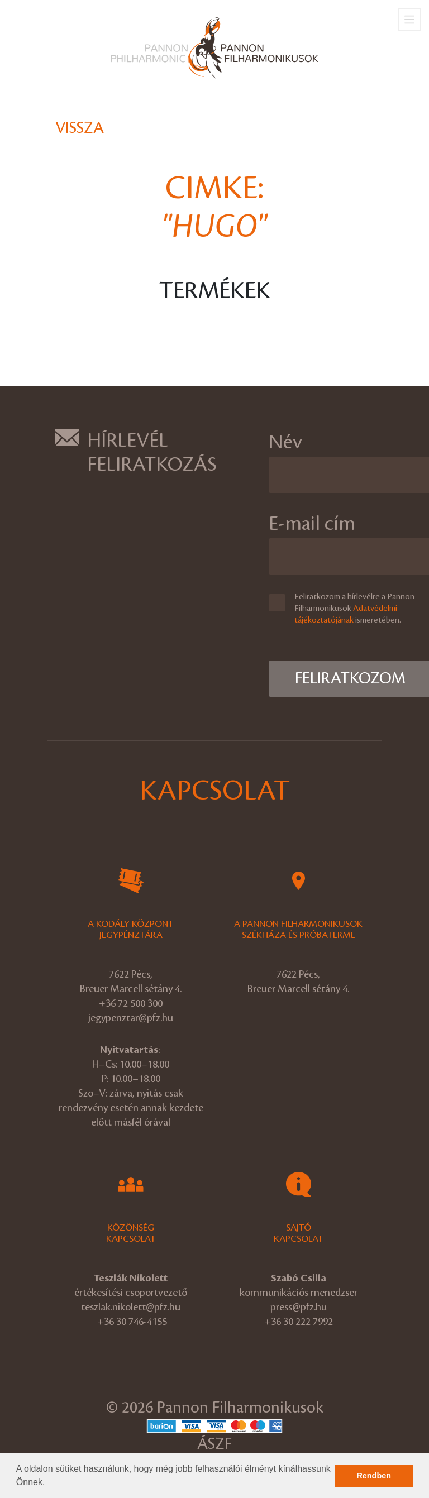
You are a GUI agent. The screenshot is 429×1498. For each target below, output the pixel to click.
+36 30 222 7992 (298, 1321)
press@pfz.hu (298, 1307)
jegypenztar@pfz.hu (130, 1017)
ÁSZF (214, 1444)
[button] (49, 1483)
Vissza (79, 128)
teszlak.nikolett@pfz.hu (130, 1307)
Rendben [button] (373, 1475)
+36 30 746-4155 (132, 1321)
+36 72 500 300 (131, 1003)
